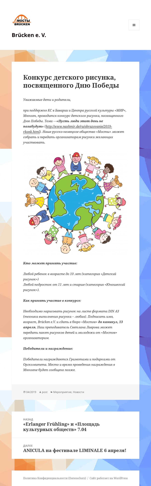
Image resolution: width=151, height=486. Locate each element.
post (45, 392)
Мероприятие (62, 392)
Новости (78, 392)
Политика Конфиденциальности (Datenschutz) (54, 478)
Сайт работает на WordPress (109, 478)
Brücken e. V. (29, 34)
